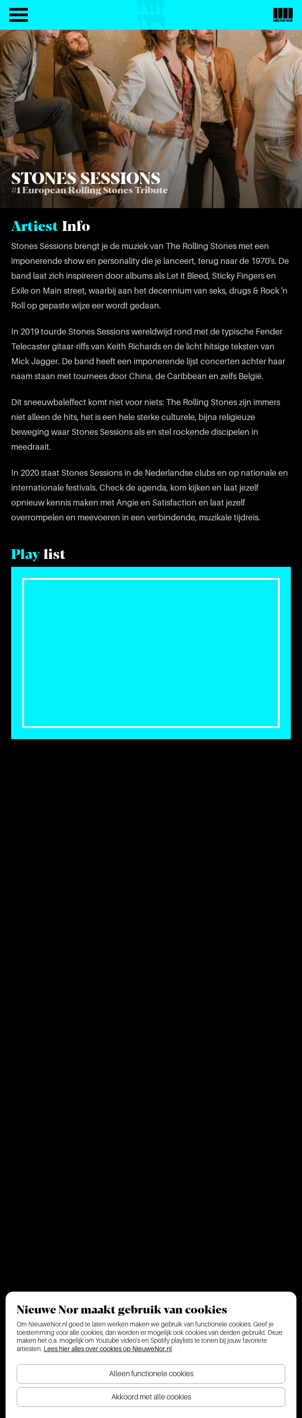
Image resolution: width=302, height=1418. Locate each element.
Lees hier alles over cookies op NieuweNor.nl (108, 1348)
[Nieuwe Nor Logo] (283, 15)
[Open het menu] (18, 15)
